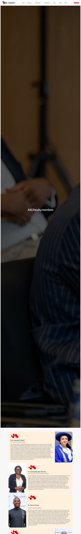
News (66, 2)
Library (60, 2)
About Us (30, 3)
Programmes (38, 3)
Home (23, 2)
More (55, 3)
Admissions (47, 3)
